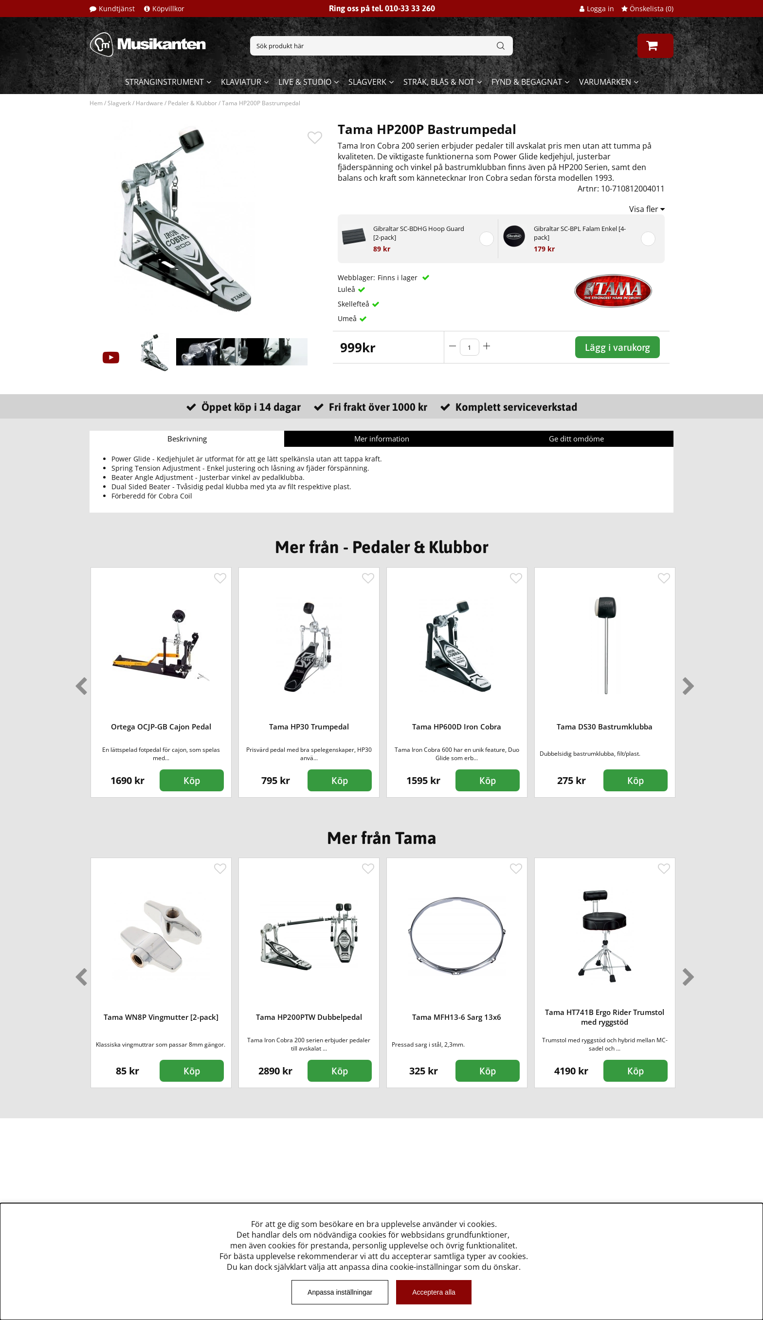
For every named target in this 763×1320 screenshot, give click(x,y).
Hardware (149, 103)
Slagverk (367, 82)
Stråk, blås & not (438, 82)
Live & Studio (304, 82)
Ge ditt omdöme (576, 438)
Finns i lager (398, 277)
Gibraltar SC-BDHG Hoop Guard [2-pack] (418, 233)
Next (686, 682)
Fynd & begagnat (526, 82)
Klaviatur (241, 82)
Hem (96, 103)
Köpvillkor (168, 8)
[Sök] (381, 46)
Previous (79, 682)
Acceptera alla (433, 1292)
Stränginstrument (164, 82)
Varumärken (605, 82)
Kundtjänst (117, 8)
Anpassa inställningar (340, 1292)
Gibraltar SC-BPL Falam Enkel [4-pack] (580, 233)
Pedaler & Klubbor (192, 103)
